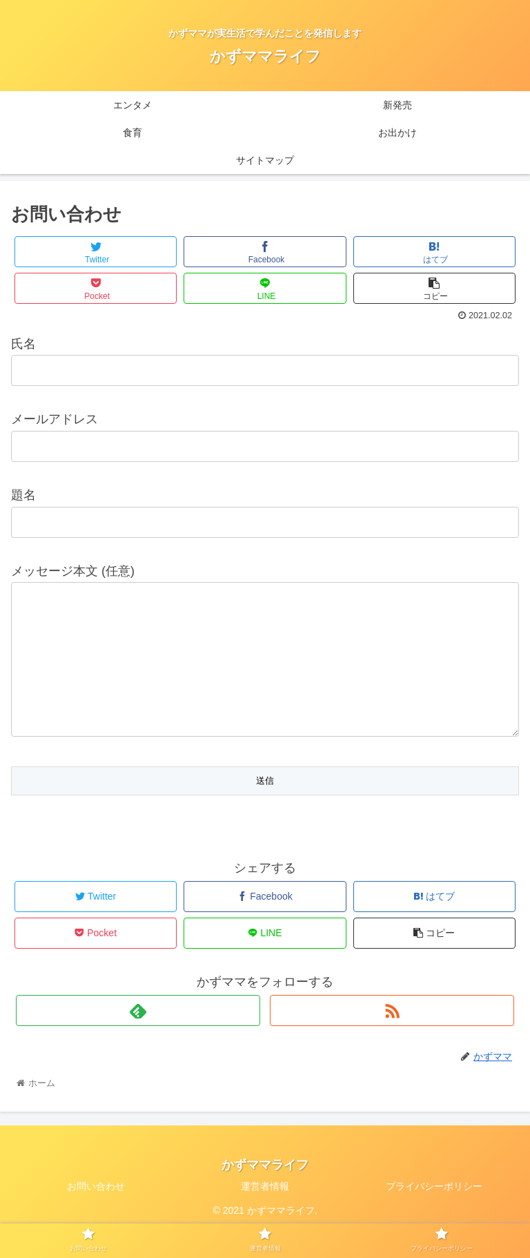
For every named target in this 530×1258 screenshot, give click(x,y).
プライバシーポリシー (434, 1213)
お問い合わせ (96, 1213)
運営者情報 (265, 1213)
